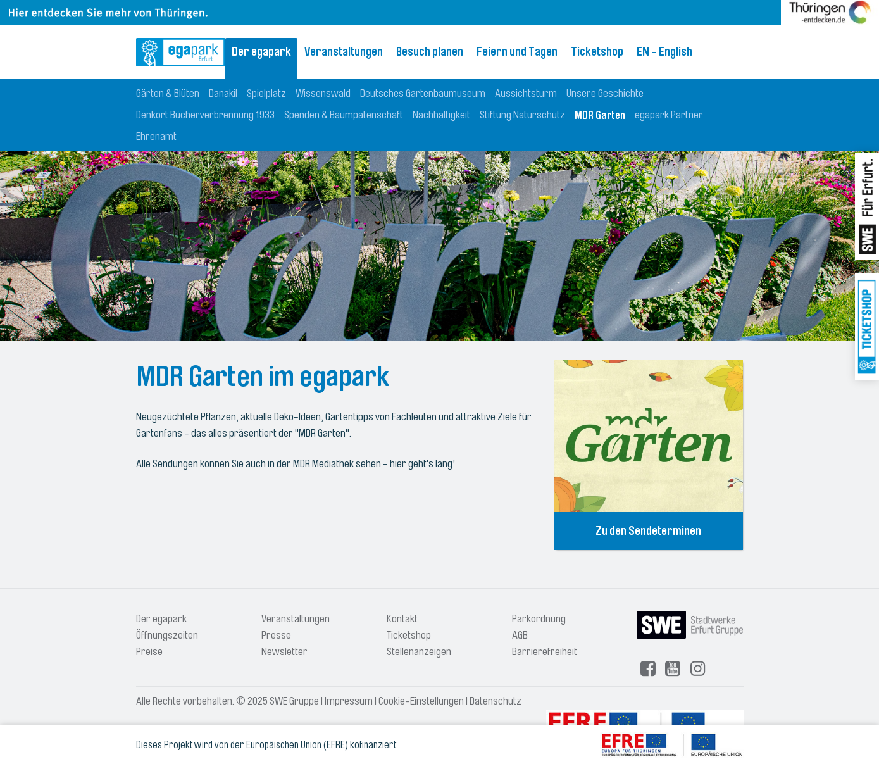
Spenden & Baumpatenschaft (343, 115)
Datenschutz (495, 701)
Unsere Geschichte (605, 93)
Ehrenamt (156, 136)
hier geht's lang (420, 464)
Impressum (349, 701)
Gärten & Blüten (167, 93)
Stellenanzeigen (419, 652)
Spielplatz (266, 93)
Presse (276, 635)
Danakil (223, 93)
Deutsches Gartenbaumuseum (422, 93)
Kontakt (402, 619)
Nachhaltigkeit (441, 115)
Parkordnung (539, 619)
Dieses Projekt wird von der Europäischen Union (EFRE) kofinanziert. (267, 745)
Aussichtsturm (526, 93)
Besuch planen (429, 52)
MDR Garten (600, 115)
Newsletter (284, 652)
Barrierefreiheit (544, 652)
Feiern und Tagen (517, 52)
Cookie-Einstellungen (421, 701)
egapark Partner (669, 115)
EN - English (664, 52)
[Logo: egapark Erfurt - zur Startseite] (180, 52)
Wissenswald (323, 93)
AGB (520, 635)
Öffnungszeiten (167, 635)
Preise (149, 652)
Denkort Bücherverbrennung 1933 (205, 115)
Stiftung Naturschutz (522, 115)
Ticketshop (597, 52)
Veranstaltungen (343, 52)
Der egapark (261, 52)
